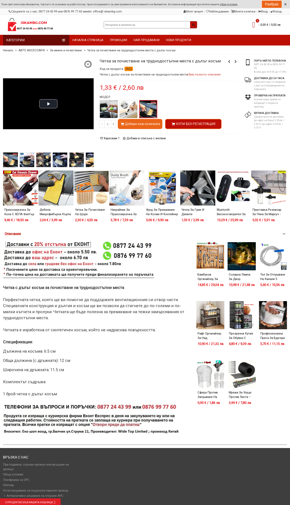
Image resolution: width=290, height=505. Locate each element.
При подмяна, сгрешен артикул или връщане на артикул (36, 467)
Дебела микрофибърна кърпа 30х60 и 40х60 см (55, 214)
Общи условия (13, 474)
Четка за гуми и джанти (192, 212)
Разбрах (272, 4)
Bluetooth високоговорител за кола (231, 214)
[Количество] (107, 124)
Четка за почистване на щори (90, 212)
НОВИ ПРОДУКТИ (178, 40)
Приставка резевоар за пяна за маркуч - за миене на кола (266, 214)
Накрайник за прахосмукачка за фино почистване (124, 214)
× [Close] (285, 4)
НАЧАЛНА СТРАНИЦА (87, 40)
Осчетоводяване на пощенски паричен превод (35, 490)
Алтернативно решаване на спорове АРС (33, 496)
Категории (35, 40)
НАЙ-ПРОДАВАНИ (147, 40)
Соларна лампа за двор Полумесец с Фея (241, 279)
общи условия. (229, 4)
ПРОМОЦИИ (118, 40)
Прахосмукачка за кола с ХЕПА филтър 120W (19, 214)
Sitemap (8, 485)
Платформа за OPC (16, 480)
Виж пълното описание (205, 74)
